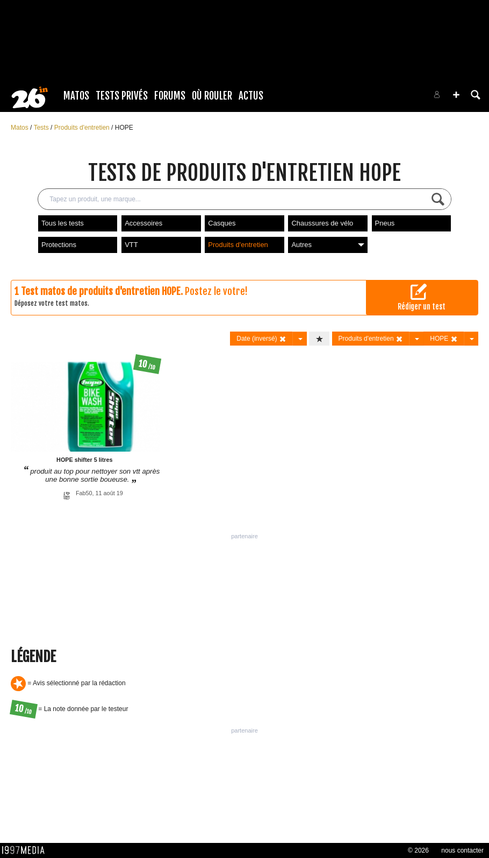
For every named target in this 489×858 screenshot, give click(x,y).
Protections (58, 245)
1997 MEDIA (26, 850)
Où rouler (212, 95)
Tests (42, 127)
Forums (169, 95)
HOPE (124, 127)
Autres (327, 245)
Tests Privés (122, 95)
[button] (456, 95)
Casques (221, 223)
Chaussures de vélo (322, 223)
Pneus (385, 223)
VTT (131, 245)
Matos (76, 95)
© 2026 (418, 850)
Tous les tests (62, 223)
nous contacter (462, 850)
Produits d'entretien (82, 127)
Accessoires (143, 223)
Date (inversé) (261, 339)
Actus (251, 95)
